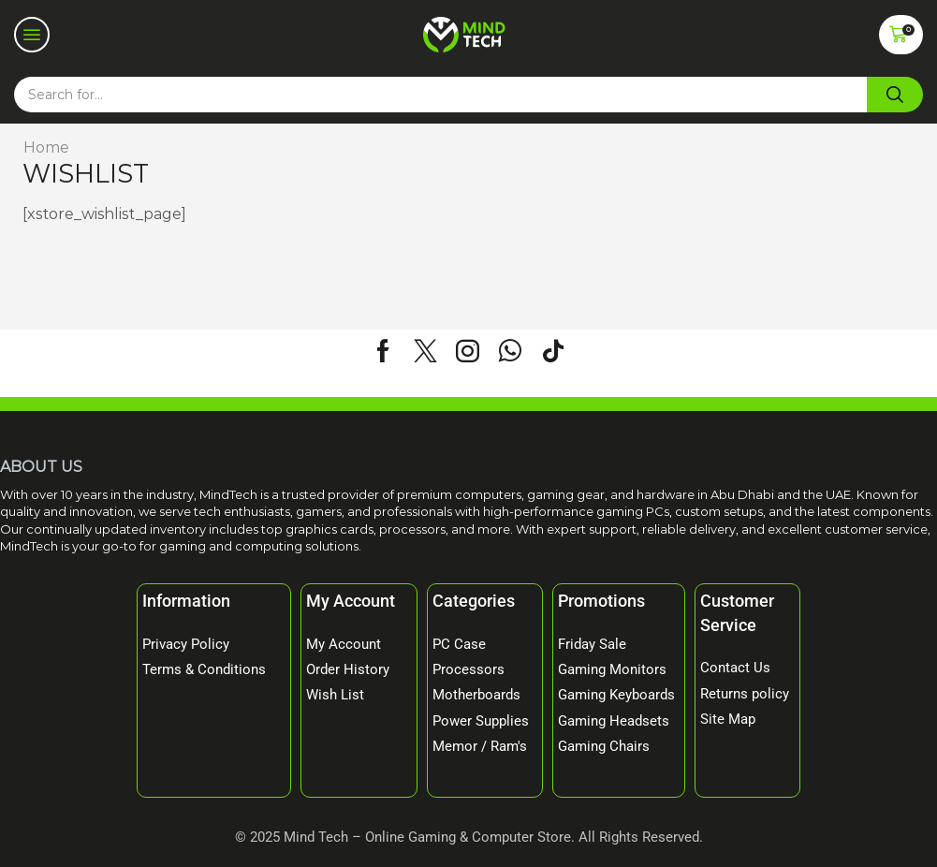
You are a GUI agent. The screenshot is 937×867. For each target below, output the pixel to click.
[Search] (895, 94)
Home (46, 147)
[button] (32, 34)
